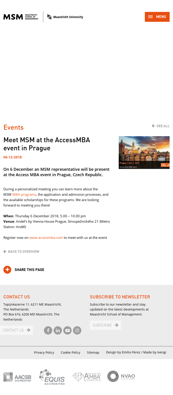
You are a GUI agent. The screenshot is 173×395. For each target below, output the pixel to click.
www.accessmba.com (46, 237)
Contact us (13, 330)
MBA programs (24, 194)
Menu (157, 17)
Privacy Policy (44, 352)
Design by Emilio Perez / (124, 352)
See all (163, 126)
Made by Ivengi (154, 352)
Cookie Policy (70, 352)
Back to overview (23, 251)
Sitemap (93, 352)
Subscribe (102, 325)
